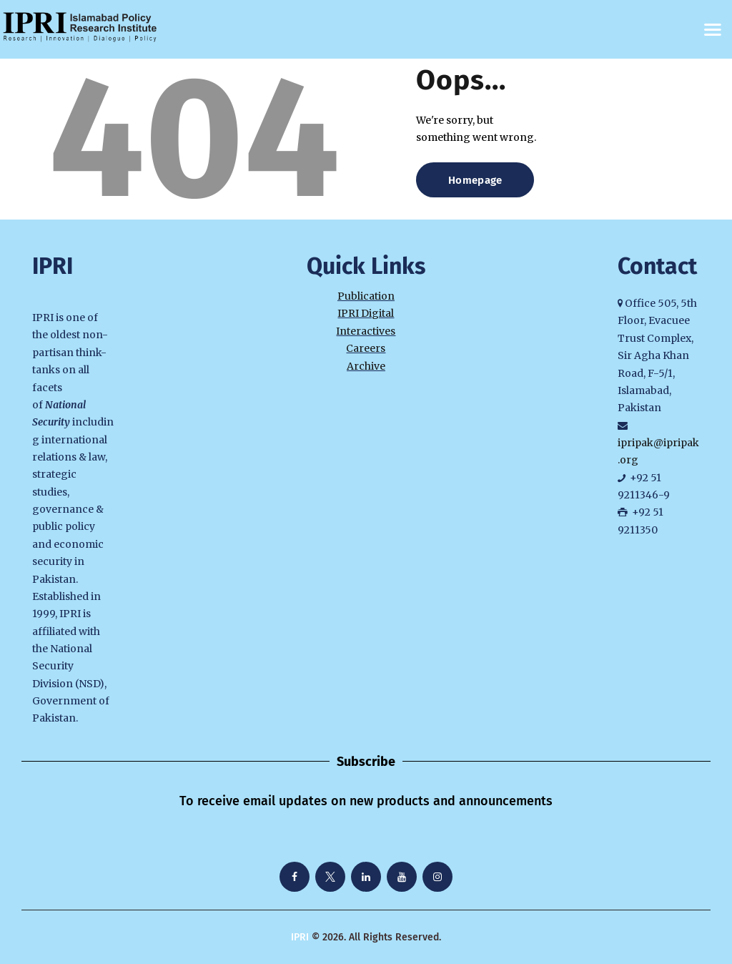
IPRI (300, 937)
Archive (366, 366)
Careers (365, 348)
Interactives (365, 331)
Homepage (475, 180)
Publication (366, 296)
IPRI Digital (365, 313)
